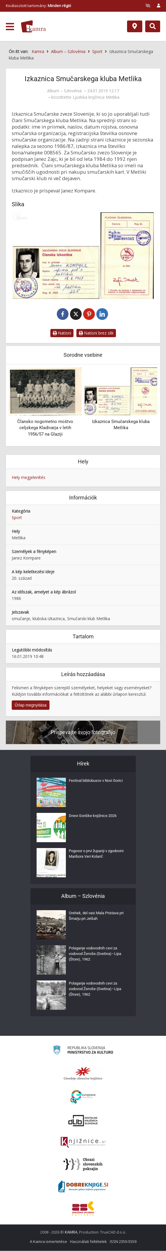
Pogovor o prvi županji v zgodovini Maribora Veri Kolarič (97, 856)
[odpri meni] (10, 26)
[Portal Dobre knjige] (83, 1187)
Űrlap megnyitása (31, 706)
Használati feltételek (88, 1242)
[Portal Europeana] (83, 1098)
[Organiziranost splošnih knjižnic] (83, 1074)
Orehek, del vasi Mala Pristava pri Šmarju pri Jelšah (96, 918)
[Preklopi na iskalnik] (152, 26)
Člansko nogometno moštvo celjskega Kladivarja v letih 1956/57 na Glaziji (45, 429)
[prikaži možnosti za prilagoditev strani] (148, 5)
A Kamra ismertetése (48, 1242)
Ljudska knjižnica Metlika (96, 97)
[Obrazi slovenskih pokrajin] (83, 1165)
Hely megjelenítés (28, 478)
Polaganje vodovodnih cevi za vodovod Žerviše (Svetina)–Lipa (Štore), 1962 (97, 957)
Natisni (62, 334)
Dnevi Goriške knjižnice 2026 (94, 818)
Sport (17, 518)
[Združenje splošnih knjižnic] (83, 1209)
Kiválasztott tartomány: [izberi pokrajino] (38, 5)
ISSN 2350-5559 (123, 1242)
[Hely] (134, 26)
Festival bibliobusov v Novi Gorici (93, 786)
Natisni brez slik (96, 334)
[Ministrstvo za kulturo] (83, 1052)
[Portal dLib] (83, 1121)
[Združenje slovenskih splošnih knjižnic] (83, 1143)
